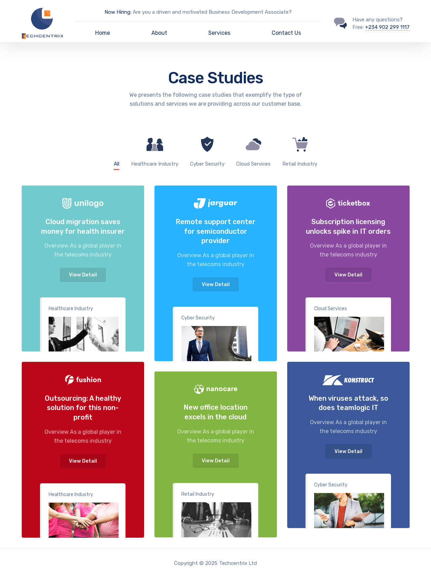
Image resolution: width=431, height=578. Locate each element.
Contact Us (286, 33)
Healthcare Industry (71, 309)
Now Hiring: (117, 12)
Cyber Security (198, 318)
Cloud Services (330, 309)
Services (219, 33)
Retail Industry (197, 494)
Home (102, 33)
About (159, 33)
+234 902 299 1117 (387, 27)
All (116, 164)
